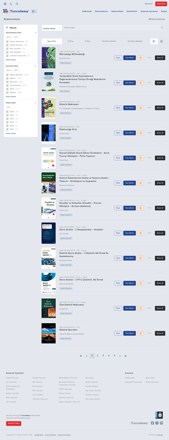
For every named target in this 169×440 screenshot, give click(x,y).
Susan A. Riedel (78, 334)
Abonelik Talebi (13, 423)
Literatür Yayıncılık (40, 399)
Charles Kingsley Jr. (78, 108)
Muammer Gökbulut (66, 185)
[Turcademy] (139, 423)
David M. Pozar (64, 58)
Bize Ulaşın (150, 378)
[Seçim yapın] (52, 28)
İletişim (164, 11)
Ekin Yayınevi (65, 91)
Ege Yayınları (38, 386)
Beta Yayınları (11, 397)
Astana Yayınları (12, 393)
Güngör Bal (63, 309)
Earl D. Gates (64, 133)
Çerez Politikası (50, 435)
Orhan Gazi (63, 160)
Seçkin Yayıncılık (66, 165)
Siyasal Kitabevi (91, 386)
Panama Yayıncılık (66, 397)
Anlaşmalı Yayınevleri (149, 11)
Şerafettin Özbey (65, 260)
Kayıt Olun (161, 4)
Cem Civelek (63, 234)
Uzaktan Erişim (117, 11)
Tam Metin (129, 58)
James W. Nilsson (65, 334)
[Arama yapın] (103, 27)
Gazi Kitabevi (38, 395)
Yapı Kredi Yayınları (93, 390)
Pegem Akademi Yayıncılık (69, 402)
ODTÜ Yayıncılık (65, 389)
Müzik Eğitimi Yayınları (68, 378)
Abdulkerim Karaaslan (67, 87)
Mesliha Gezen (81, 87)
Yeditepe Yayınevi (92, 395)
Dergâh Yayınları (39, 378)
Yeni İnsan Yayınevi (92, 399)
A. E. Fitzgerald (64, 108)
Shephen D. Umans (92, 108)
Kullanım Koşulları (64, 435)
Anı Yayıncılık (11, 382)
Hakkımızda (87, 11)
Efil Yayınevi (37, 382)
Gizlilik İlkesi (39, 435)
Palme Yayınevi (66, 63)
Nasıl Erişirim (132, 11)
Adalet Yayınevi (12, 378)
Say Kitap (89, 378)
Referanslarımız (101, 11)
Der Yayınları (11, 402)
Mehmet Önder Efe (66, 284)
